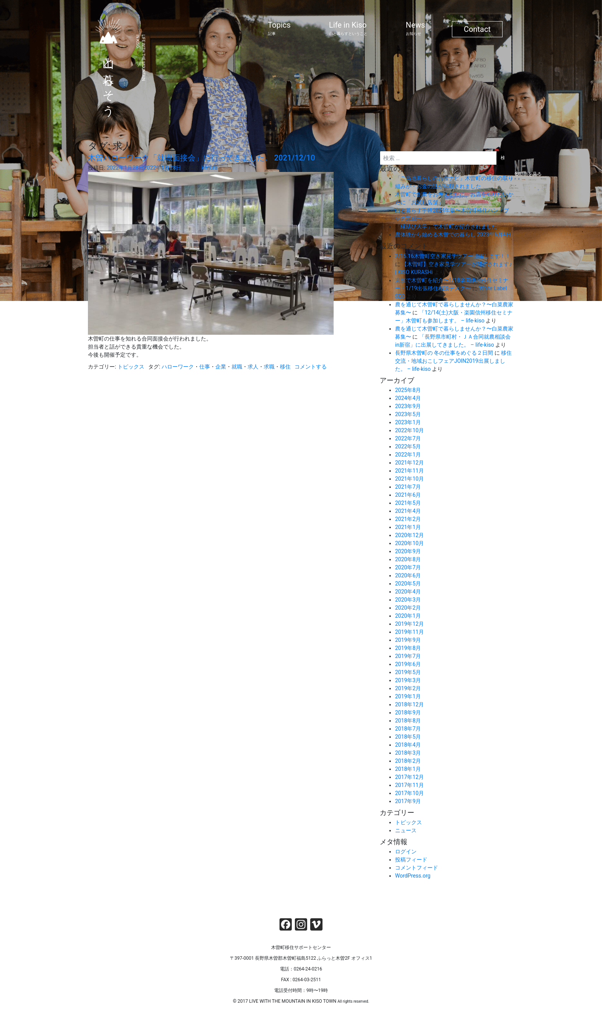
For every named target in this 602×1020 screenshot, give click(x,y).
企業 (220, 367)
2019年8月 (408, 648)
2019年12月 (409, 624)
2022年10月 (409, 430)
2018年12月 (409, 704)
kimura (209, 168)
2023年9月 (408, 406)
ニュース (406, 830)
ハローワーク (178, 367)
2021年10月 (409, 479)
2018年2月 (408, 761)
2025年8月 (408, 390)
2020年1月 (408, 616)
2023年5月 (408, 414)
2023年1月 (408, 422)
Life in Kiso (348, 28)
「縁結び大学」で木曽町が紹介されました (446, 226)
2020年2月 (408, 608)
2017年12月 (409, 777)
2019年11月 (409, 632)
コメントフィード (416, 868)
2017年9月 (408, 801)
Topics (279, 28)
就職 (237, 367)
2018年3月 (408, 753)
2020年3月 (408, 600)
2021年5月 (408, 503)
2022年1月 (408, 454)
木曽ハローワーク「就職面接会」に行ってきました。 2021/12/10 (201, 157)
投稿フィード (411, 859)
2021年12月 (409, 463)
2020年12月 (409, 535)
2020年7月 (408, 567)
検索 (385, 145)
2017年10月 (409, 793)
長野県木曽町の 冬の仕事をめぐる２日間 (444, 353)
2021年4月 (408, 511)
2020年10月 (409, 543)
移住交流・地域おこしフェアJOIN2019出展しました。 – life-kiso (453, 361)
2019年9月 (408, 640)
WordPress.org (412, 876)
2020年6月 (408, 575)
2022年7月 (408, 438)
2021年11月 (409, 471)
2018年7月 (408, 729)
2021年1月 (408, 527)
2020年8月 (408, 559)
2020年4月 (408, 592)
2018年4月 (408, 745)
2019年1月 (408, 696)
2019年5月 (408, 672)
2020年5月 (408, 583)
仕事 (204, 367)
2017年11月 (409, 785)
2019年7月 (408, 656)
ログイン (406, 851)
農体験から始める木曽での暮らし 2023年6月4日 (453, 234)
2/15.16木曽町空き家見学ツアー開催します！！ (453, 256)
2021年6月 (408, 495)
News (415, 28)
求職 (269, 367)
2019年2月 (408, 688)
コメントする (310, 367)
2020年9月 (408, 551)
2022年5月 (408, 446)
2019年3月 (408, 680)
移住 (285, 367)
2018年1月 (408, 769)
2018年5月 (408, 737)
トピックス (130, 367)
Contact (477, 29)
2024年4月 (408, 398)
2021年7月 (408, 487)
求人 (253, 367)
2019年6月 (408, 664)
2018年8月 (408, 720)
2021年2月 (408, 519)
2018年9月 (408, 712)
